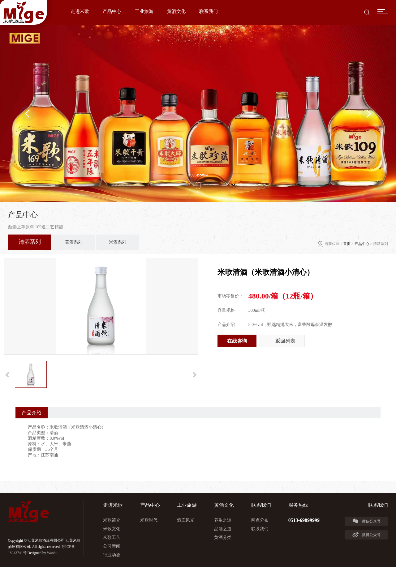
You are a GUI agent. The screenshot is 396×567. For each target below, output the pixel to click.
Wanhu (52, 553)
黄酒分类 (222, 537)
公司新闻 (111, 546)
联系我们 (208, 11)
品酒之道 (222, 529)
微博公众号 (366, 534)
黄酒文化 (176, 11)
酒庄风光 (185, 520)
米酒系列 (117, 242)
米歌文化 (111, 529)
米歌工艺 (111, 537)
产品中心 (112, 11)
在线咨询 (237, 341)
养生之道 (222, 520)
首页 (347, 244)
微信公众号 (366, 521)
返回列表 (285, 341)
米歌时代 (148, 520)
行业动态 (111, 554)
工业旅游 (144, 11)
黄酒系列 (73, 242)
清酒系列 (30, 242)
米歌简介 (111, 520)
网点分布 (260, 520)
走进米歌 (80, 11)
